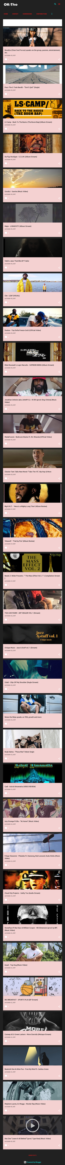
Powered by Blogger (32, 1162)
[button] (59, 59)
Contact (15, 14)
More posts (32, 1155)
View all (7, 24)
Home (6, 14)
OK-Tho (10, 4)
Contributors (41, 14)
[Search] (55, 4)
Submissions (27, 14)
